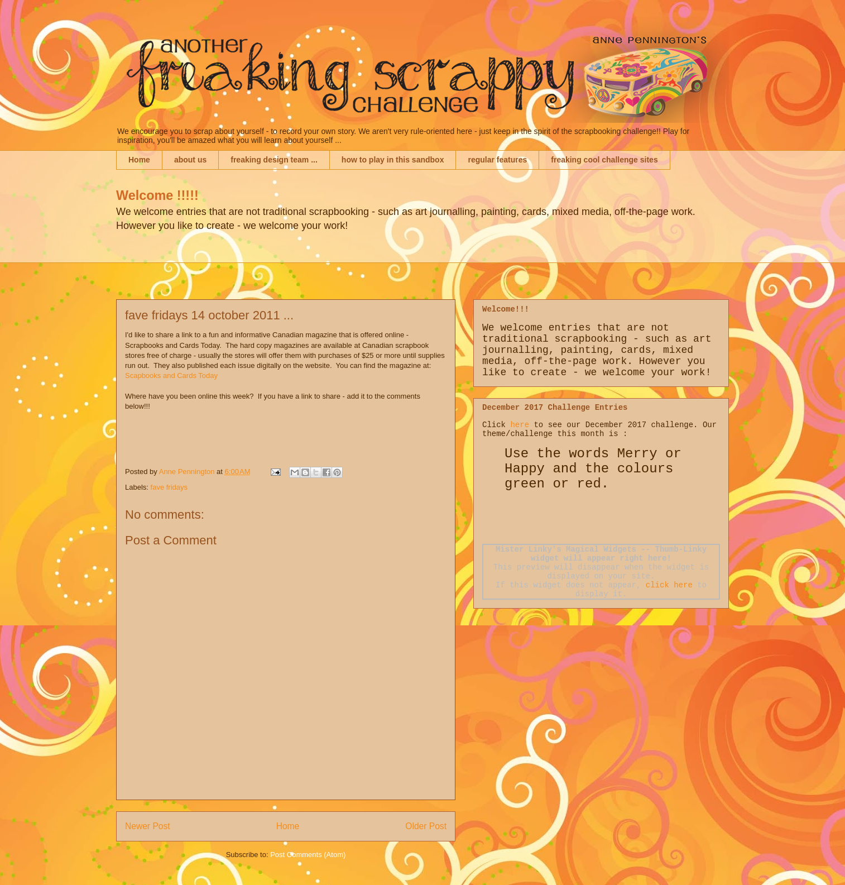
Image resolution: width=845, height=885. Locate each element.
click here (669, 585)
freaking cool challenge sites (604, 159)
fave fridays (169, 487)
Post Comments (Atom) (307, 854)
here (519, 424)
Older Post (425, 826)
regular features (497, 159)
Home (139, 159)
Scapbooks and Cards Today (171, 375)
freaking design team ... (274, 159)
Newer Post (147, 826)
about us (190, 159)
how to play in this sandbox (393, 159)
